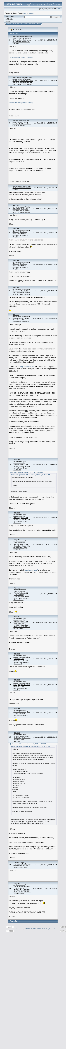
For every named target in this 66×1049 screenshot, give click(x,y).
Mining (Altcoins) (19, 736)
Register (32, 23)
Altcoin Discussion (19, 657)
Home (9, 23)
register (31, 13)
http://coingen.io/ (27, 366)
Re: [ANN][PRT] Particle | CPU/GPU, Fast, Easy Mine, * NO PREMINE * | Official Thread (21, 596)
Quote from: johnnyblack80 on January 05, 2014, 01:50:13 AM (30, 746)
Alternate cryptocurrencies (22, 36)
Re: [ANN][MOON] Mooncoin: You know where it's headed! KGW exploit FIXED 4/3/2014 (23, 82)
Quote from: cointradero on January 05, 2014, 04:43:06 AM (28, 744)
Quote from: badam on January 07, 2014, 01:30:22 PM (26, 472)
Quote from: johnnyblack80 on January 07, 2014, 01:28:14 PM (30, 475)
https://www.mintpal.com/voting (20, 57)
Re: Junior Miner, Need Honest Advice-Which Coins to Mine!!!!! (20, 234)
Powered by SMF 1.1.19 (24, 929)
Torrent (8, 21)
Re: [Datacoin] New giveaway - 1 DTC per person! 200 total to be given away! (21, 660)
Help (14, 23)
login (24, 13)
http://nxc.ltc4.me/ (31, 570)
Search (19, 23)
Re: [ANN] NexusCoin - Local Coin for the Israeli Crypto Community (21, 467)
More (38, 23)
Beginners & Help (24, 186)
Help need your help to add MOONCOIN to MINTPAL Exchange (22, 41)
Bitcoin (15, 120)
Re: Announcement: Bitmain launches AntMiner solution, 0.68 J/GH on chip (22, 123)
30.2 (12, 19)
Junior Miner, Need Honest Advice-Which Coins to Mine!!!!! (21, 319)
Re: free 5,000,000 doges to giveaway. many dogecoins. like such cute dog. (21, 686)
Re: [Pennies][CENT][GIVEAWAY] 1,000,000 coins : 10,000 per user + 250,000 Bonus (21, 890)
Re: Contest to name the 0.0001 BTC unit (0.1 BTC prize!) (21, 865)
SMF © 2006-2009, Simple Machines (45, 929)
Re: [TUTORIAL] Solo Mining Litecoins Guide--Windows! (21, 738)
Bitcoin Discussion (18, 863)
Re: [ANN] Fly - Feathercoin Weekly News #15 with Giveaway (21, 210)
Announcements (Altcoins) (21, 38)
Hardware (22, 120)
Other (15, 186)
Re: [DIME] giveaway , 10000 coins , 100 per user (21, 714)
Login (25, 23)
